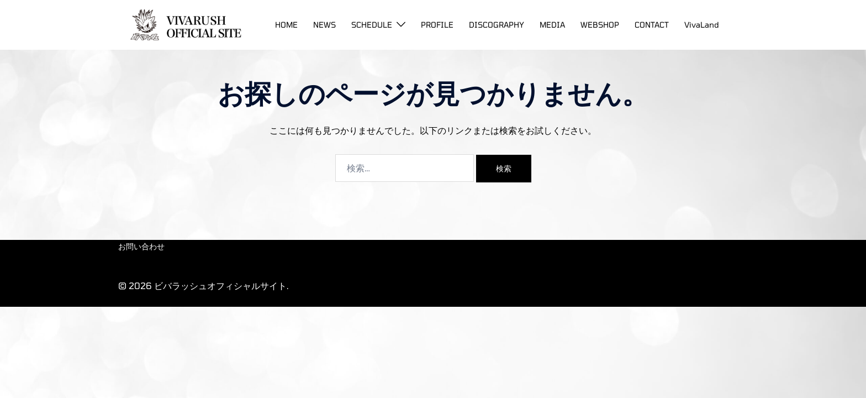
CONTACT (652, 24)
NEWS (324, 24)
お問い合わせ (141, 246)
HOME (286, 24)
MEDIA (552, 24)
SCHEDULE (371, 24)
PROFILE (437, 24)
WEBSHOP (599, 24)
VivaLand (701, 24)
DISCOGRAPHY (496, 24)
